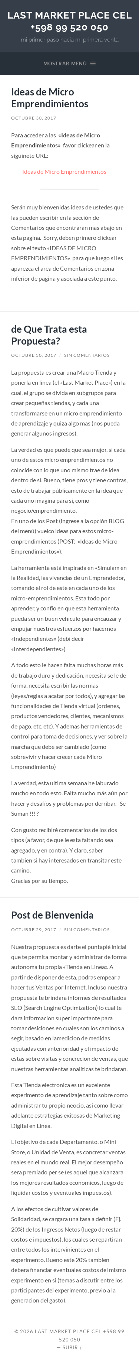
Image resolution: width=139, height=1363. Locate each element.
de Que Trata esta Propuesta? (49, 335)
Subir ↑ (72, 1347)
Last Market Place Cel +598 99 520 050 (69, 21)
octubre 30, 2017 (33, 118)
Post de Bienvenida (52, 915)
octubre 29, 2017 (33, 929)
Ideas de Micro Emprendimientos (49, 98)
